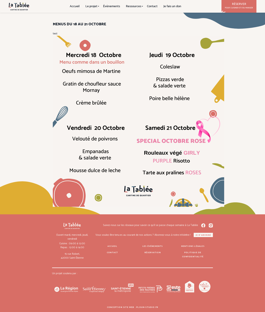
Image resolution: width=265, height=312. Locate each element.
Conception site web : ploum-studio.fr (132, 307)
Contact (152, 6)
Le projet (91, 6)
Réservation (152, 252)
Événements (111, 6)
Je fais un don (172, 6)
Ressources (133, 6)
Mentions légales (192, 246)
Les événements (152, 246)
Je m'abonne (203, 235)
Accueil (75, 6)
